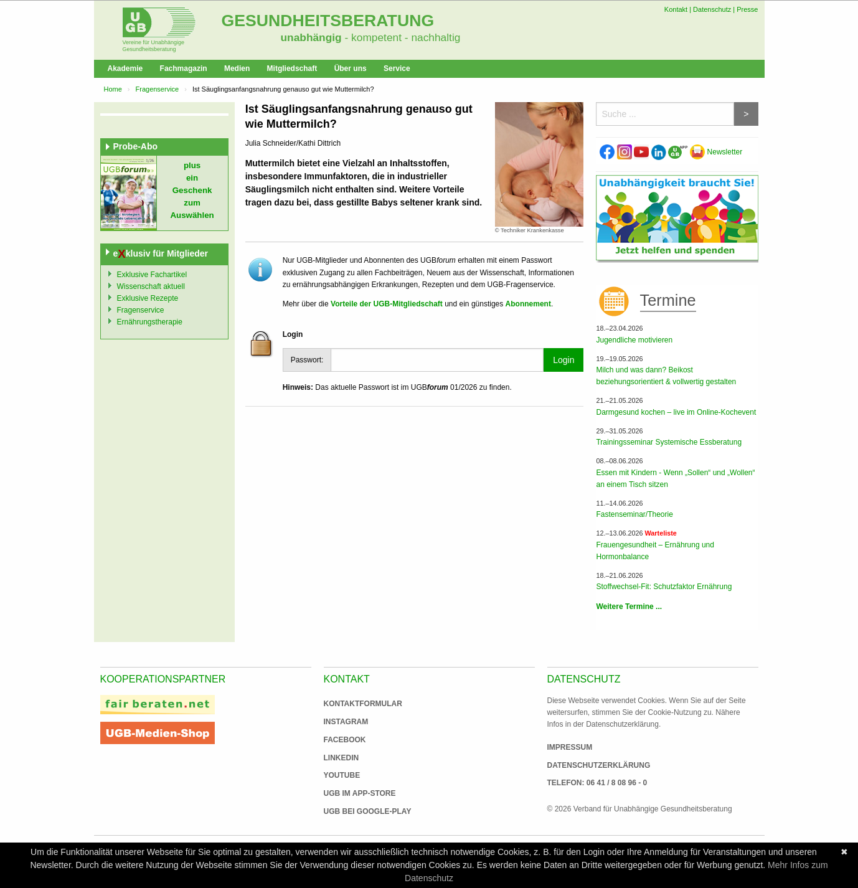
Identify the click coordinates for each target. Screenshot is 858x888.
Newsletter (716, 152)
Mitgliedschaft (292, 68)
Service (397, 68)
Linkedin (341, 757)
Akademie (125, 68)
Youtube (342, 775)
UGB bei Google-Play (355, 811)
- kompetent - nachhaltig (401, 37)
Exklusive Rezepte (148, 298)
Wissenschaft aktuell (151, 286)
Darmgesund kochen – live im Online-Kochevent (676, 412)
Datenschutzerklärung (599, 765)
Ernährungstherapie (149, 322)
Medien (237, 68)
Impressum (570, 747)
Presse (747, 9)
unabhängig (311, 37)
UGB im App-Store (355, 793)
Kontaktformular (363, 703)
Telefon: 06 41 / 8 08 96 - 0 (597, 782)
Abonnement (528, 304)
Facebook (345, 739)
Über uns (350, 68)
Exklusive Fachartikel (152, 274)
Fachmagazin (183, 68)
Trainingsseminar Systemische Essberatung (669, 442)
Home (113, 89)
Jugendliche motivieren (634, 340)
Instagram (346, 721)
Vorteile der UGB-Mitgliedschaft (387, 304)
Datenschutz (712, 9)
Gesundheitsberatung (328, 20)
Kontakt (675, 9)
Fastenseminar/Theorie (634, 514)
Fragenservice (157, 89)
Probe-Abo (135, 146)
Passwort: (307, 360)
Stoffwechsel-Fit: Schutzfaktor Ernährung (664, 586)
